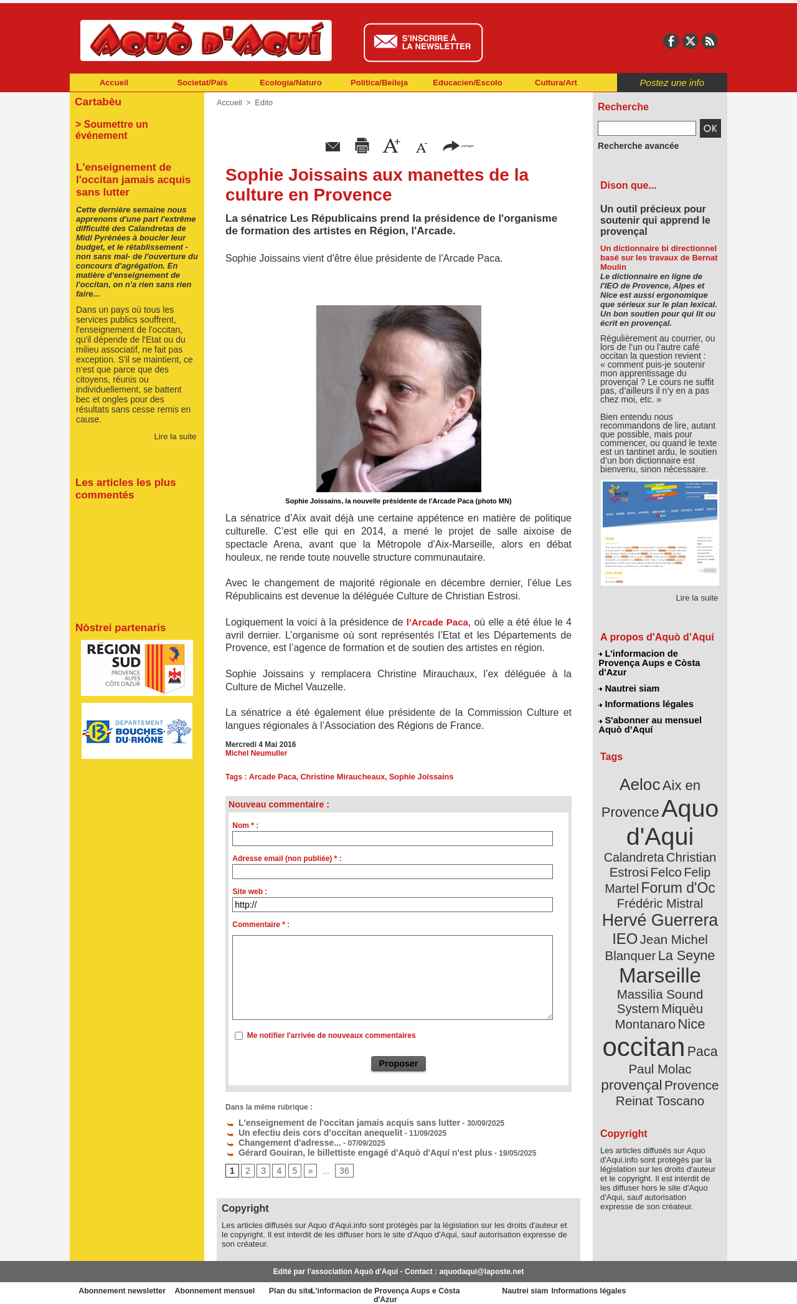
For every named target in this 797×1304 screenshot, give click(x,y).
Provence (643, 1006)
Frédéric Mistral (673, 860)
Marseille (639, 922)
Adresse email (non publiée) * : (286, 858)
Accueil (114, 82)
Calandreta (690, 816)
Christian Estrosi (645, 831)
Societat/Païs (202, 82)
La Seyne (682, 904)
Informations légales (645, 692)
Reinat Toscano (669, 1013)
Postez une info (672, 82)
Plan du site (343, 1285)
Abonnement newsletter (125, 1285)
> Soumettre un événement (131, 122)
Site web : (249, 891)
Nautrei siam (629, 677)
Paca (697, 976)
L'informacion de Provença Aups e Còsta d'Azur (659, 657)
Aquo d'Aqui (657, 800)
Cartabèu (96, 100)
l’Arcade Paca (437, 622)
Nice (687, 952)
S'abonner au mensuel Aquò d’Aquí (649, 711)
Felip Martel (641, 846)
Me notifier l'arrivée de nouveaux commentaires (331, 1035)
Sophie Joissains (412, 777)
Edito (261, 102)
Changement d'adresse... (275, 1139)
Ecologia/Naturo (291, 82)
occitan (645, 972)
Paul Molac (633, 993)
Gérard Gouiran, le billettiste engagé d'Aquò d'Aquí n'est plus (340, 1147)
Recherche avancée (632, 145)
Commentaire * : (261, 924)
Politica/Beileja (379, 82)
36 (340, 1165)
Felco (700, 831)
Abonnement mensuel (234, 1285)
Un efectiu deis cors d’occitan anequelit (302, 1130)
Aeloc (642, 768)
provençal (688, 992)
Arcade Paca (270, 777)
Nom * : (245, 825)
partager (458, 145)
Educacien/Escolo (467, 82)
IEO (630, 890)
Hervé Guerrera (660, 875)
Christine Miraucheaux (338, 777)
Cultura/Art (556, 82)
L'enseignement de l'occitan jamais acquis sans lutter (326, 1121)
